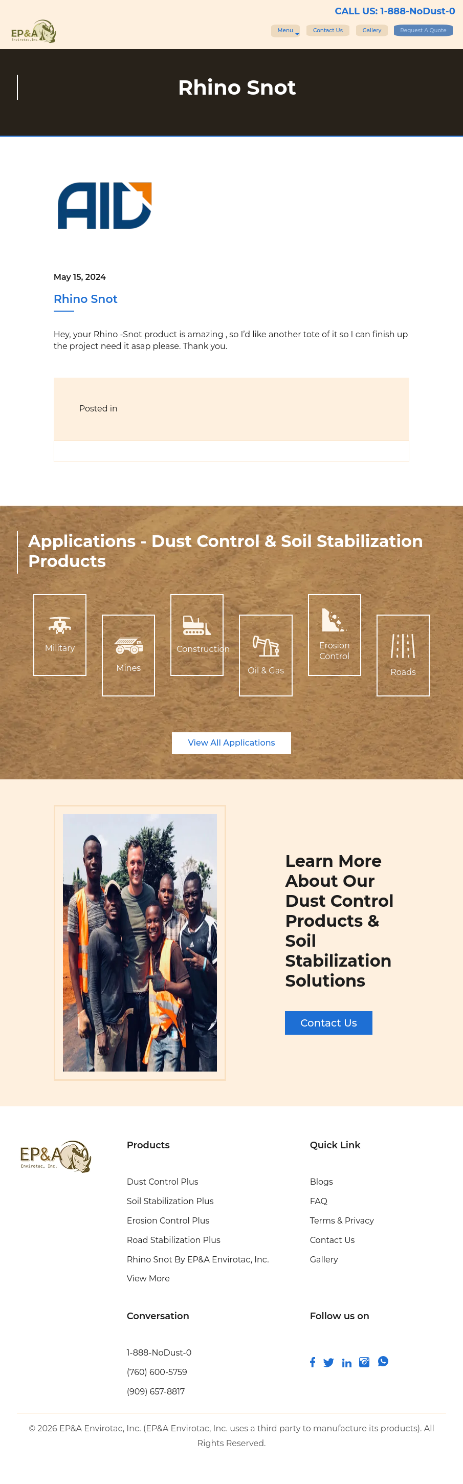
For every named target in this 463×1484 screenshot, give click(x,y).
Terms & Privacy (342, 1221)
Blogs (321, 1182)
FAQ (318, 1201)
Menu (210, 30)
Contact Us (270, 30)
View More (148, 1278)
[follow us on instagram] (364, 1364)
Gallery (331, 30)
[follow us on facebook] (312, 1364)
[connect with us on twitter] (329, 1364)
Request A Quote (407, 30)
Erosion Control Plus (168, 1221)
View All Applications (231, 743)
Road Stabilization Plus (174, 1240)
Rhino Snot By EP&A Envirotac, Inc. (198, 1259)
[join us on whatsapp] (383, 1364)
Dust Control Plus (163, 1182)
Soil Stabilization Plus (170, 1201)
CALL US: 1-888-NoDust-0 (395, 11)
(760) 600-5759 (157, 1372)
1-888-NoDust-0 (159, 1353)
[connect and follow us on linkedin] (346, 1364)
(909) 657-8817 (156, 1391)
